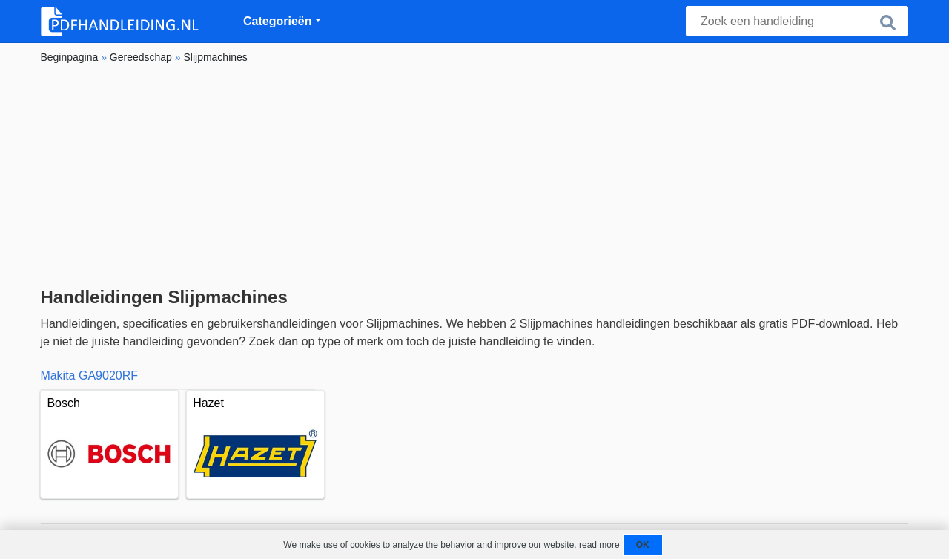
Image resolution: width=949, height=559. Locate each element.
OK (642, 545)
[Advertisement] (474, 176)
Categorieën (277, 21)
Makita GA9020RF (89, 375)
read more (599, 545)
